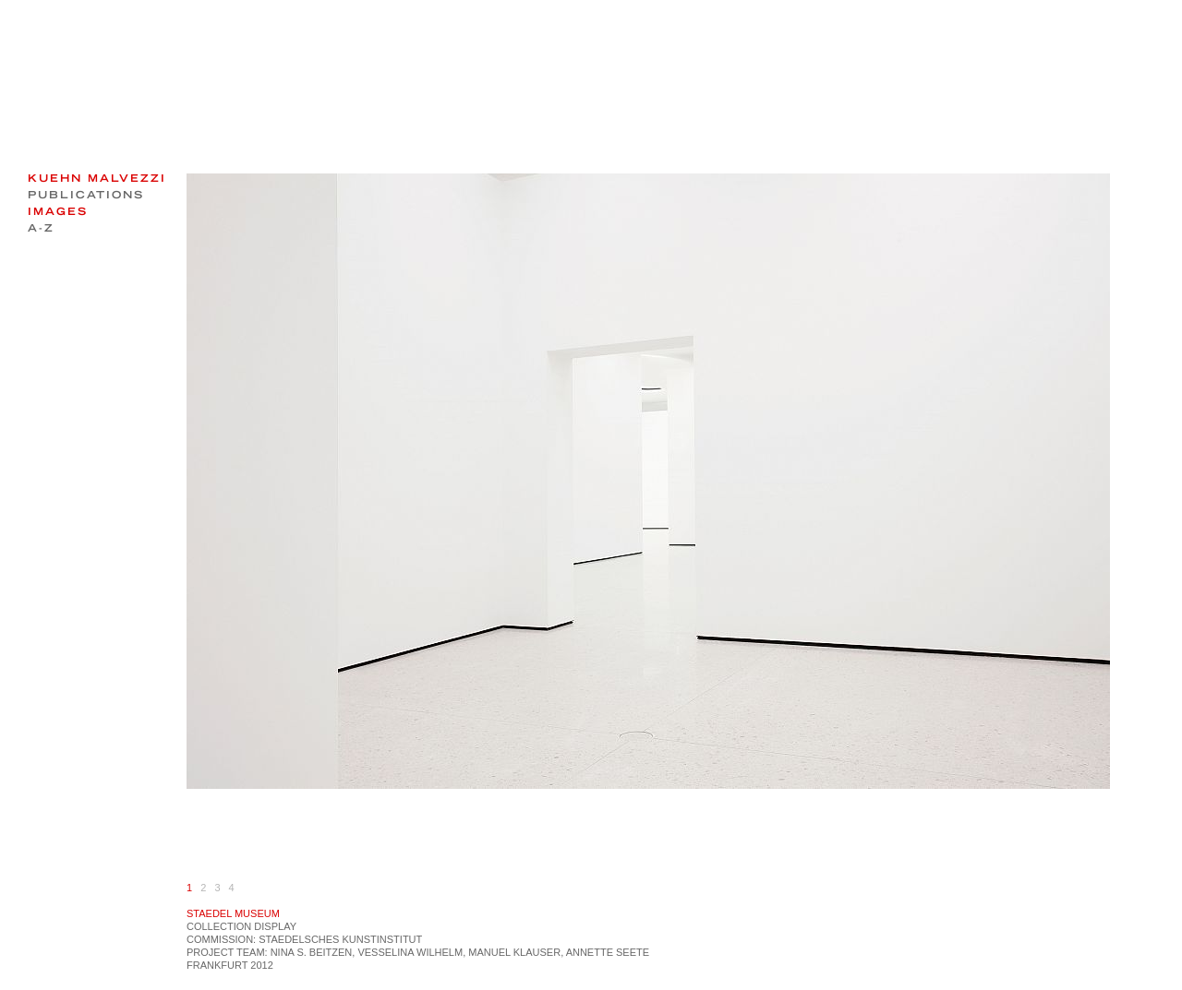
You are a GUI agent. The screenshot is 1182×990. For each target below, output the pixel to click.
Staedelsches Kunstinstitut (340, 939)
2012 (261, 965)
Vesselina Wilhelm (410, 952)
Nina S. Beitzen (312, 952)
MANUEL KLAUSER (514, 952)
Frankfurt (217, 965)
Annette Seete (607, 952)
